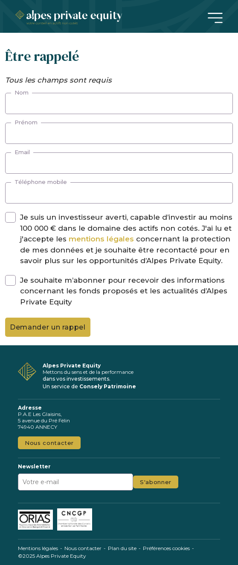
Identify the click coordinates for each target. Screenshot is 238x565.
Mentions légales (38, 548)
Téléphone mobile (41, 181)
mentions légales (101, 239)
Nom (22, 92)
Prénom (26, 122)
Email (22, 152)
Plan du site (122, 548)
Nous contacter (49, 442)
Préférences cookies (166, 548)
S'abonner (155, 482)
